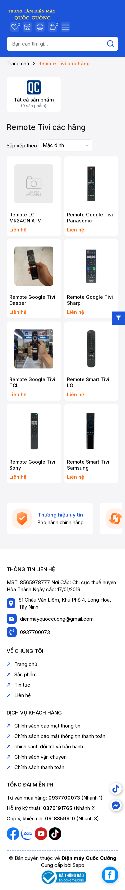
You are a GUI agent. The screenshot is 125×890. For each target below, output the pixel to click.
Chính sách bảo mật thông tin (43, 726)
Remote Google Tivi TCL (32, 382)
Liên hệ (19, 695)
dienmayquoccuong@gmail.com (57, 619)
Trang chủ (22, 664)
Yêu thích (14, 26)
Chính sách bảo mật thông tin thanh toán (56, 736)
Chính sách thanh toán (35, 767)
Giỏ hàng (52, 26)
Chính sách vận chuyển (37, 757)
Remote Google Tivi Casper (32, 300)
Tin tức (18, 685)
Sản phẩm (22, 674)
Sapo (78, 865)
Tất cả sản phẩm (34, 99)
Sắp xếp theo (22, 145)
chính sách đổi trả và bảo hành (45, 746)
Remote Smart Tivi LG (88, 382)
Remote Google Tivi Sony (32, 465)
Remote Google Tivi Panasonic (90, 217)
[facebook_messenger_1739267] (110, 875)
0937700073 (35, 632)
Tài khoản (40, 26)
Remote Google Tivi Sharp (90, 300)
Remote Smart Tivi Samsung (88, 465)
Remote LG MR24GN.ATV (25, 217)
